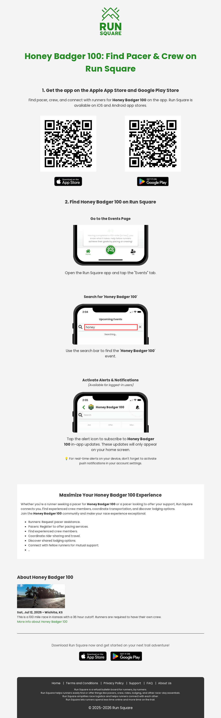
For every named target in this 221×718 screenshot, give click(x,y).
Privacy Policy (113, 683)
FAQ (150, 683)
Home (56, 683)
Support (135, 683)
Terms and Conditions (82, 683)
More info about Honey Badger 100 (42, 622)
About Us (164, 683)
